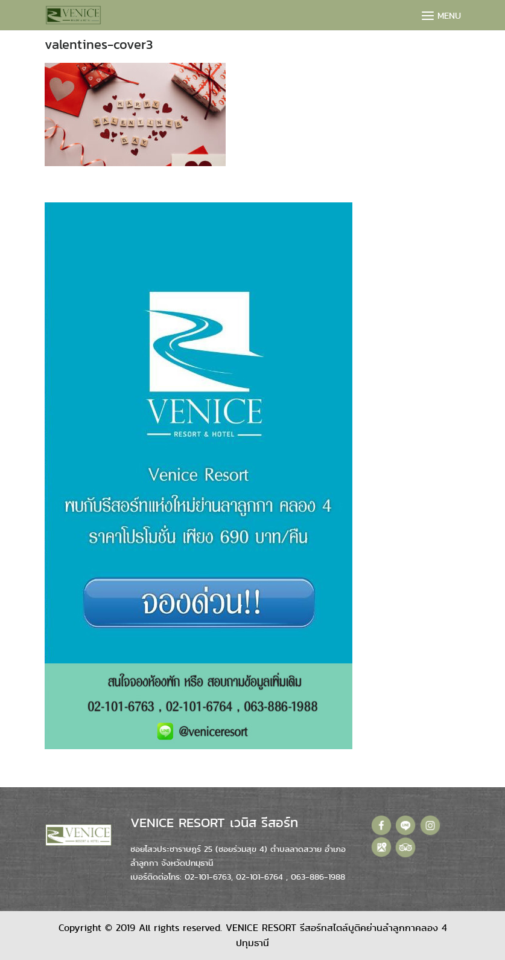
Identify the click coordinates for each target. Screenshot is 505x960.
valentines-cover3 (99, 44)
